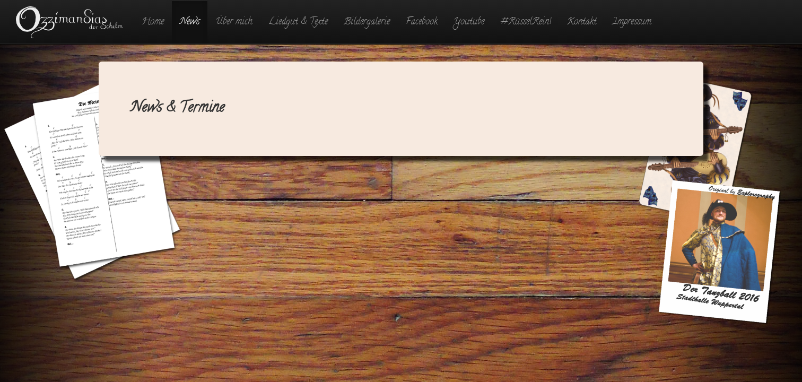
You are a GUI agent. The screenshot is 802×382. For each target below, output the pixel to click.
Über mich (233, 22)
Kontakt (582, 22)
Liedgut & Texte (298, 22)
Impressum (632, 22)
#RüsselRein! (525, 22)
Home (153, 22)
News (189, 22)
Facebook (422, 22)
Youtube (469, 22)
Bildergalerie (367, 22)
